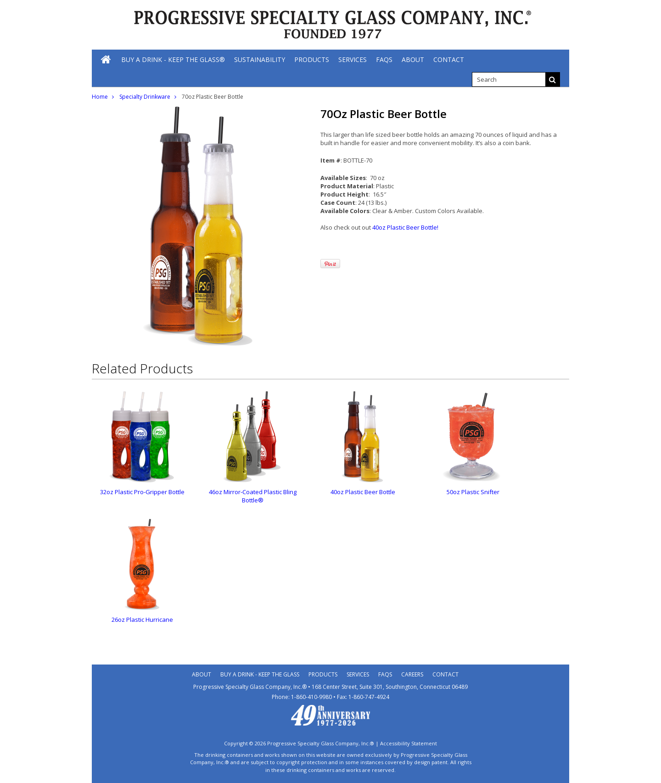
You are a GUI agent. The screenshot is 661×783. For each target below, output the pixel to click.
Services (358, 674)
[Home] (106, 59)
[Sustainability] (259, 59)
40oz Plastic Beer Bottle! (405, 227)
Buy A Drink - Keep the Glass (259, 674)
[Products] (311, 59)
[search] (508, 79)
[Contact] (448, 59)
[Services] (352, 59)
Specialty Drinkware (144, 97)
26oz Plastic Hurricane (142, 619)
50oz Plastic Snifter (473, 492)
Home (100, 97)
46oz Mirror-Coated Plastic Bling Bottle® (253, 496)
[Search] (552, 79)
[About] (413, 59)
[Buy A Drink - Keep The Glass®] (173, 59)
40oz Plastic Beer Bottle (362, 492)
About (201, 674)
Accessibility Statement (408, 743)
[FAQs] (384, 59)
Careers (412, 674)
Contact (445, 674)
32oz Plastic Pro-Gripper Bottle (142, 492)
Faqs (385, 674)
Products (322, 674)
